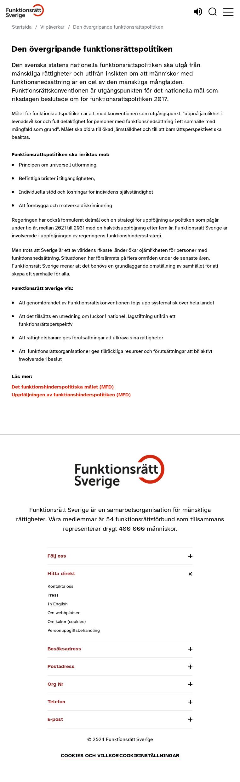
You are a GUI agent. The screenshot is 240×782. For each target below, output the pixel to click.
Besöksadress (64, 649)
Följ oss (57, 556)
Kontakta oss (60, 586)
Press (53, 595)
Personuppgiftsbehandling (74, 630)
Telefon (56, 702)
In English (58, 604)
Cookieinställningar (149, 755)
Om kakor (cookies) (67, 621)
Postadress (61, 666)
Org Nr (55, 684)
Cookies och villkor (90, 755)
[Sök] (213, 12)
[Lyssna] (198, 12)
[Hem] (25, 11)
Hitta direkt (61, 573)
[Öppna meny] (228, 12)
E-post (55, 719)
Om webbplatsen (64, 612)
